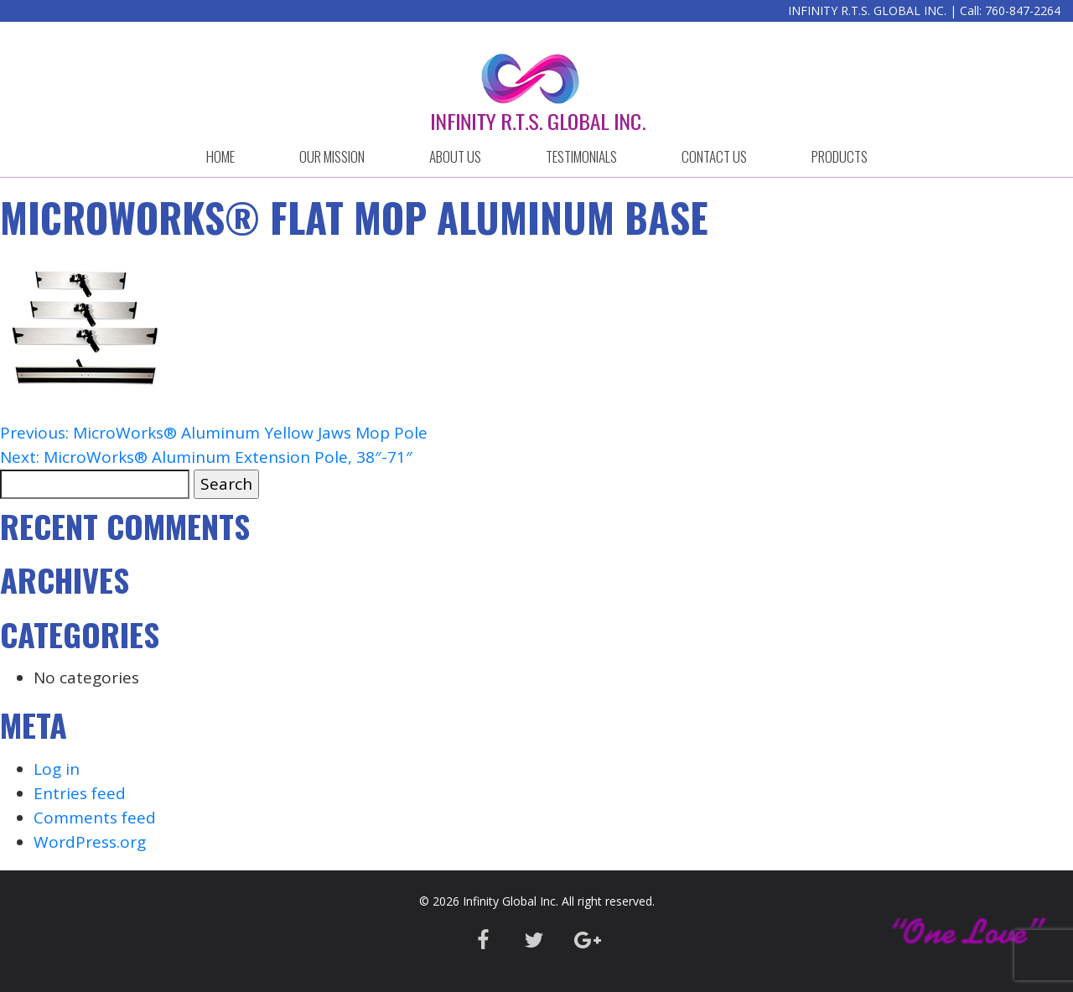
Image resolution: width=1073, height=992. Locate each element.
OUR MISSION (332, 156)
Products (839, 156)
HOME (220, 156)
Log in (57, 769)
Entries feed (80, 793)
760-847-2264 (1022, 10)
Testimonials (581, 156)
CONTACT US (714, 156)
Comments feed (95, 817)
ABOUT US (455, 156)
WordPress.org (90, 842)
